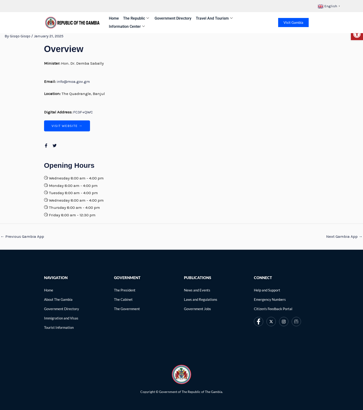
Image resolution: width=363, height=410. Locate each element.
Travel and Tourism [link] (210, 18)
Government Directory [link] (170, 18)
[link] (357, 34)
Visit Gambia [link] (294, 22)
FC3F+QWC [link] (83, 112)
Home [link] (113, 18)
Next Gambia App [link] (344, 236)
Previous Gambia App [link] (22, 236)
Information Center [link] (126, 26)
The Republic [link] (135, 18)
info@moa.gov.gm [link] (73, 81)
